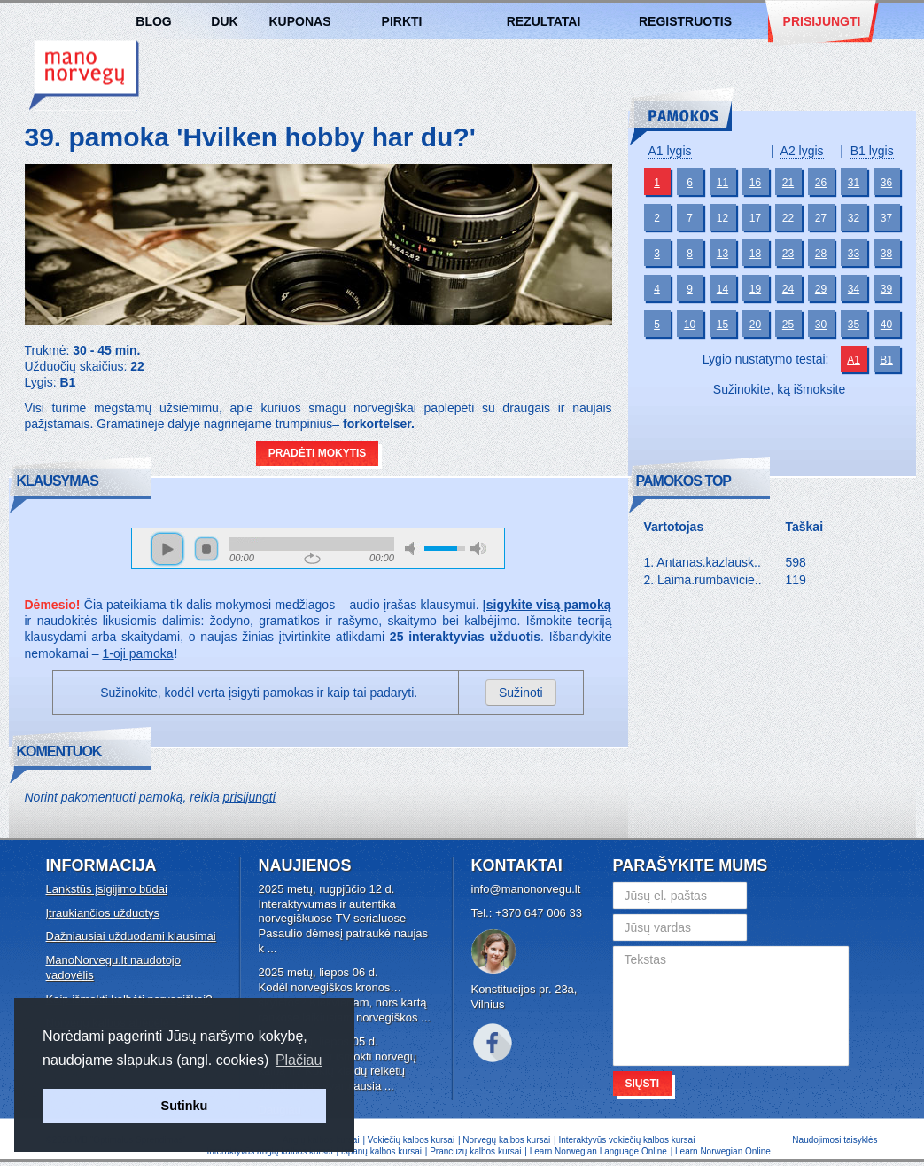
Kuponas (300, 21)
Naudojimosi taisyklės (834, 1140)
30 (821, 324)
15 (722, 324)
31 (853, 182)
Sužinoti (521, 692)
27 (821, 218)
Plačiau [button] (299, 1060)
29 (821, 289)
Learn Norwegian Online (723, 1151)
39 (886, 289)
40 (886, 324)
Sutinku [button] (184, 1106)
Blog (153, 21)
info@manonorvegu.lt (526, 889)
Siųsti (642, 1083)
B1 (886, 360)
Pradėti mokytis (317, 453)
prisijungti (249, 797)
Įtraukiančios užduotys (103, 912)
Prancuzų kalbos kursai (477, 1151)
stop (206, 548)
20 (755, 324)
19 (755, 289)
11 (722, 182)
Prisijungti (822, 21)
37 (886, 218)
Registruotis (685, 21)
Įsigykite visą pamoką (547, 605)
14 (722, 289)
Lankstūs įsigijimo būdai (106, 889)
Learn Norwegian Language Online (598, 1151)
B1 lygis (872, 151)
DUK (224, 21)
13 (722, 253)
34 (853, 289)
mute (413, 548)
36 (886, 182)
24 (788, 289)
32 (853, 218)
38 (886, 253)
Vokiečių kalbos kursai (411, 1140)
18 (755, 253)
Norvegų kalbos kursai (84, 75)
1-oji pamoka (137, 653)
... (272, 948)
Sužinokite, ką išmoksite (779, 389)
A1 (853, 360)
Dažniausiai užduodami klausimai (131, 936)
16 (755, 182)
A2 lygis (802, 151)
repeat (312, 559)
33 (853, 253)
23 (788, 253)
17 (755, 218)
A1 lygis (670, 151)
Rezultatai (544, 21)
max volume (478, 548)
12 (722, 218)
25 (788, 324)
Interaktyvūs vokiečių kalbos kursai (626, 1140)
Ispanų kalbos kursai (381, 1151)
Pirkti (402, 21)
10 (689, 324)
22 (788, 218)
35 (853, 324)
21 (788, 182)
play (167, 549)
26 (821, 182)
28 (821, 253)
